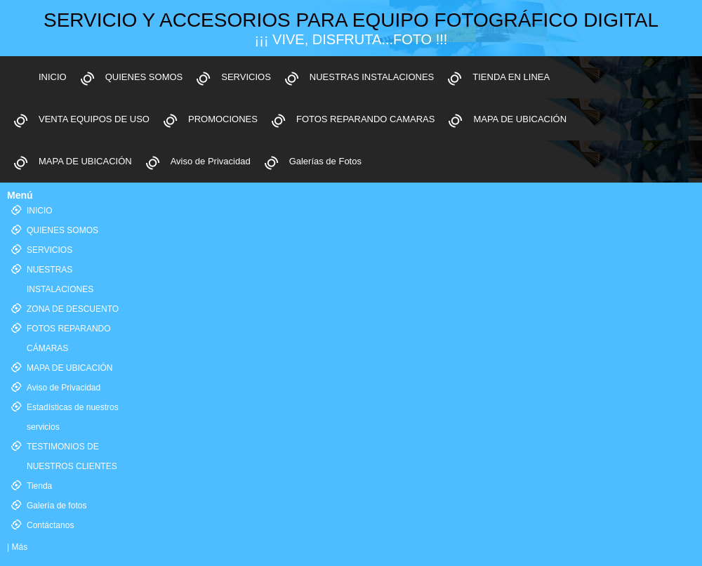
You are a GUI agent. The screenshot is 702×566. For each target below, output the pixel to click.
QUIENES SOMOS (144, 77)
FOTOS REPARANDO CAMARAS (365, 119)
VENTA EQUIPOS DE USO (94, 119)
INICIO (53, 77)
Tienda (39, 486)
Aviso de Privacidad (211, 161)
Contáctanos (50, 525)
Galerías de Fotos (325, 161)
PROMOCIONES (223, 119)
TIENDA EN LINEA (511, 77)
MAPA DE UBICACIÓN (520, 119)
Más (19, 547)
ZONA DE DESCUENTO (73, 309)
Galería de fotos (56, 506)
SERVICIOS (246, 77)
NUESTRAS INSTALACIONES (372, 77)
